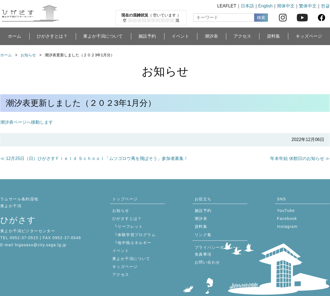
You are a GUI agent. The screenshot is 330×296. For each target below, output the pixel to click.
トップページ (125, 199)
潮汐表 (211, 36)
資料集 (273, 36)
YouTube (286, 210)
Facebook (287, 218)
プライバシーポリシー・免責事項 (218, 250)
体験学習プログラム (137, 235)
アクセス (242, 36)
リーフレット (130, 226)
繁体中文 (308, 6)
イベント (180, 36)
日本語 (247, 6)
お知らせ (28, 55)
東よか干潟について (103, 36)
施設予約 (147, 36)
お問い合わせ (207, 262)
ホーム (14, 36)
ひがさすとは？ (52, 36)
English (265, 6)
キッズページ (309, 36)
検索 (261, 17)
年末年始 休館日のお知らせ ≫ (300, 158)
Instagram (287, 226)
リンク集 (203, 235)
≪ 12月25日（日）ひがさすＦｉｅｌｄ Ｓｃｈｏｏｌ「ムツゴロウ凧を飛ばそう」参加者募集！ (94, 158)
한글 (325, 6)
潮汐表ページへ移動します (26, 122)
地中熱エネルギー (134, 242)
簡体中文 (286, 6)
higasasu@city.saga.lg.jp (40, 245)
